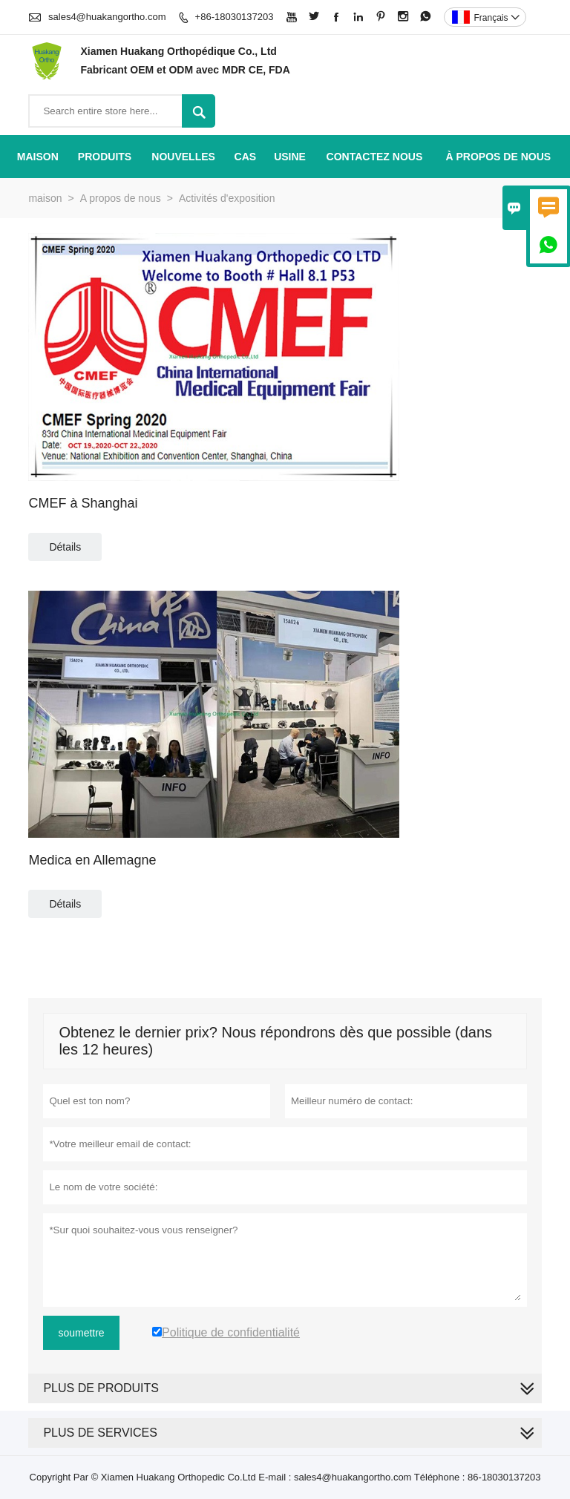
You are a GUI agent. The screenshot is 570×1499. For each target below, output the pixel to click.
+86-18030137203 (234, 16)
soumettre (81, 1333)
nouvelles (183, 157)
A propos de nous (120, 198)
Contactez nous (375, 157)
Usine (290, 157)
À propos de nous (498, 157)
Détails (65, 547)
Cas (246, 157)
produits (104, 157)
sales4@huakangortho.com (107, 16)
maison (38, 157)
